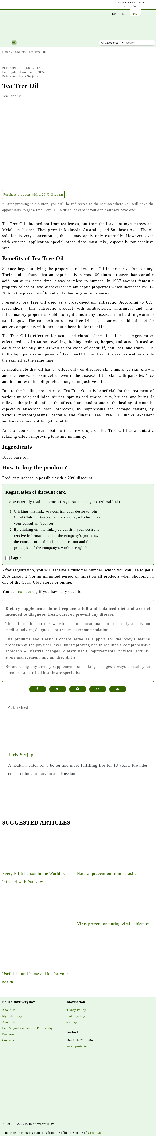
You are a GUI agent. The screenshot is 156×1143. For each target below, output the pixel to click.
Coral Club (130, 6)
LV (114, 14)
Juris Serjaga (22, 754)
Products (19, 52)
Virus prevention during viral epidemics (113, 924)
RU (124, 14)
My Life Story (12, 1016)
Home (6, 52)
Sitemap (71, 1022)
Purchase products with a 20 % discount (33, 194)
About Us (9, 1010)
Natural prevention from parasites (108, 873)
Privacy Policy (75, 1010)
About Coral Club (14, 1022)
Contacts (8, 1040)
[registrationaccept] (7, 558)
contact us (27, 591)
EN (135, 14)
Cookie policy (75, 1016)
